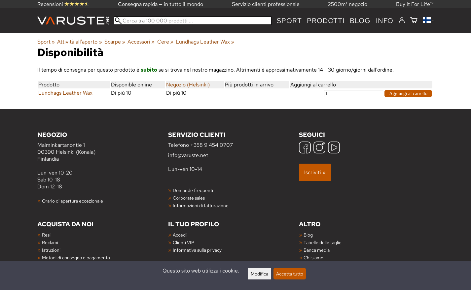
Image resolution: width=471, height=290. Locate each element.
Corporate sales (189, 198)
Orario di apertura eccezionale (72, 201)
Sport (289, 20)
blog (360, 20)
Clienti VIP (183, 242)
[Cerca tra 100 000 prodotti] (193, 20)
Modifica (259, 274)
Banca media (317, 250)
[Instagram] (319, 148)
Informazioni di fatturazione (201, 205)
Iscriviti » (315, 172)
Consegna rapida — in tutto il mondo (160, 4)
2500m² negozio (347, 4)
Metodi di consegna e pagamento (76, 257)
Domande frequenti (193, 190)
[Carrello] (413, 20)
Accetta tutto (289, 274)
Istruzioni (51, 250)
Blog (308, 235)
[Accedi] (402, 20)
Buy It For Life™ (415, 4)
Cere (165, 41)
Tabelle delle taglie (323, 242)
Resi (46, 235)
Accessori (141, 41)
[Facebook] (305, 148)
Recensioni (63, 4)
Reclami (50, 242)
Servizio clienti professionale (266, 4)
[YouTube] (334, 148)
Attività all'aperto (79, 41)
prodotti (325, 20)
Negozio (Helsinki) (188, 84)
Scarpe (114, 41)
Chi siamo (313, 257)
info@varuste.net (188, 155)
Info (384, 20)
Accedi (180, 235)
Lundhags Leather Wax (205, 41)
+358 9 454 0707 (211, 145)
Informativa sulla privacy (197, 250)
